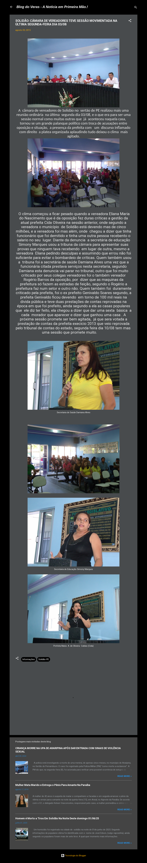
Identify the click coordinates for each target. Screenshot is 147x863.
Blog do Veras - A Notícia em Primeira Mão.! (52, 7)
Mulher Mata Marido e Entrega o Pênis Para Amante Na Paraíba (52, 784)
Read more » (124, 776)
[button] (130, 21)
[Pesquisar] (135, 7)
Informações (28, 659)
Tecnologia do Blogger (73, 855)
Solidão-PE (43, 659)
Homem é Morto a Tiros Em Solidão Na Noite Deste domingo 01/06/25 (57, 818)
